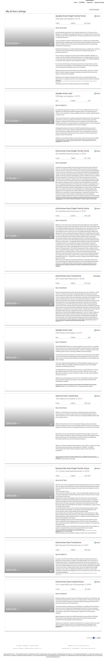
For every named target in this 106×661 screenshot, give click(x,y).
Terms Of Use (72, 645)
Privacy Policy (84, 645)
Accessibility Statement (71, 648)
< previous (89, 638)
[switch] (51, 44)
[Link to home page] (2, 2)
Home (75, 2)
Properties (90, 2)
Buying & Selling (99, 2)
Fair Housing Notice (88, 648)
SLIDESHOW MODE (94, 9)
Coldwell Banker (22, 645)
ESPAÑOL (82, 2)
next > (99, 638)
